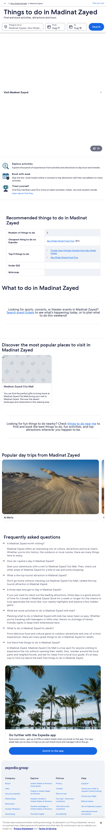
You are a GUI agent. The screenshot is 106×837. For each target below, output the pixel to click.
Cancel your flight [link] (88, 769)
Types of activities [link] (12, 97)
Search (96, 28)
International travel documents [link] (89, 785)
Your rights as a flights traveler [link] (90, 793)
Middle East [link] (7, 4)
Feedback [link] (9, 797)
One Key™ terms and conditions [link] (65, 773)
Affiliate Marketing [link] (13, 792)
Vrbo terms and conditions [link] (62, 780)
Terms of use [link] (61, 766)
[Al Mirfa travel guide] (27, 485)
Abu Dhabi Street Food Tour (60, 251)
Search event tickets (20, 322)
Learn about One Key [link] (90, 202)
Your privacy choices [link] (64, 792)
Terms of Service (47, 828)
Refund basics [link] (87, 774)
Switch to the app (49, 722)
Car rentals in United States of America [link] (39, 793)
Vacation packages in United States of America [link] (41, 780)
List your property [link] (12, 766)
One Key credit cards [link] (39, 812)
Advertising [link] (10, 787)
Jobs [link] (7, 761)
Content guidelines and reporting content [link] (66, 798)
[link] (53, 104)
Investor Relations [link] (12, 782)
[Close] (100, 822)
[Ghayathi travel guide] (27, 522)
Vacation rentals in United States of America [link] (41, 773)
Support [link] (84, 756)
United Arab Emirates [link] (24, 4)
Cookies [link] (59, 761)
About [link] (7, 756)
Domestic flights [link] (37, 787)
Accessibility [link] (61, 787)
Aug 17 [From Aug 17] (56, 29)
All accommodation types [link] (38, 800)
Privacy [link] (59, 756)
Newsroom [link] (10, 777)
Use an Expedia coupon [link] (91, 779)
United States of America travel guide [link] (41, 757)
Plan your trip (98, 4)
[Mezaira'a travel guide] (79, 485)
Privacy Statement (23, 828)
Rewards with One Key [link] (40, 807)
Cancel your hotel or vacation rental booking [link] (91, 762)
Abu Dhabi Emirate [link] (44, 4)
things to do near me (81, 431)
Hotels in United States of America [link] (40, 765)
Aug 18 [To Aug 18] (78, 29)
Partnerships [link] (10, 771)
